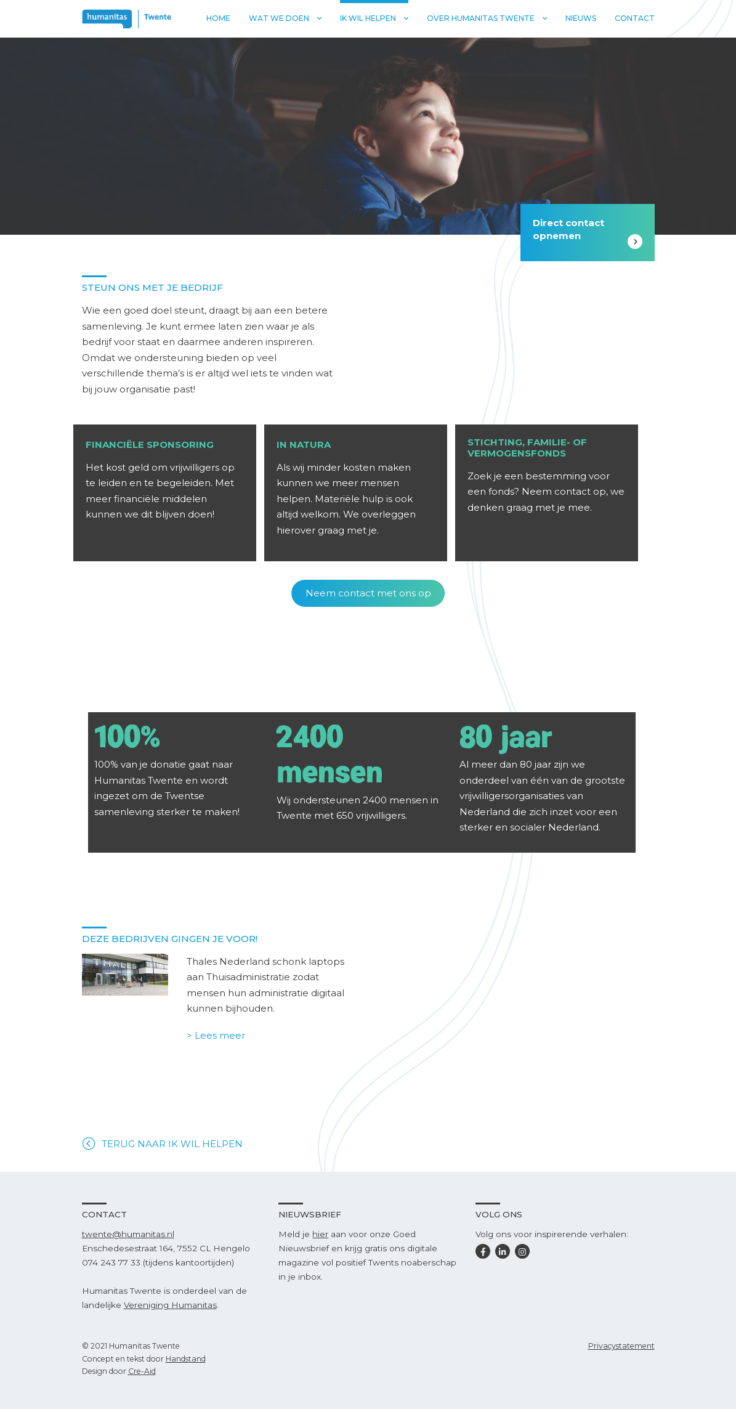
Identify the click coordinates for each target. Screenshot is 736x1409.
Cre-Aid (142, 1371)
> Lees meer (216, 1035)
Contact (635, 18)
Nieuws (580, 18)
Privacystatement (621, 1345)
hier (320, 1234)
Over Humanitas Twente (481, 18)
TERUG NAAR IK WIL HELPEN (172, 1144)
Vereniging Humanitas (170, 1305)
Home (218, 18)
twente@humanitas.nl (128, 1234)
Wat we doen (279, 18)
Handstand (186, 1358)
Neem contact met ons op (368, 593)
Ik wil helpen (368, 18)
